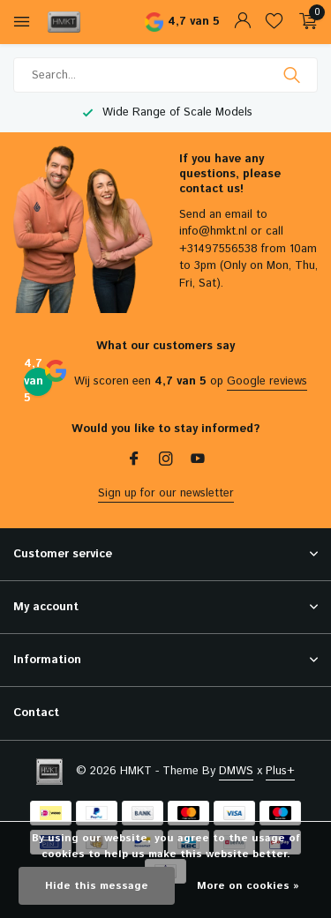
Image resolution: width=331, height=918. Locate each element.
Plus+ (280, 771)
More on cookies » (248, 885)
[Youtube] (198, 461)
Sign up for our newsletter (166, 493)
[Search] (165, 75)
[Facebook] (134, 461)
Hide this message (96, 885)
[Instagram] (166, 461)
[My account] (242, 22)
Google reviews (267, 381)
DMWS (236, 771)
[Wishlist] (274, 22)
